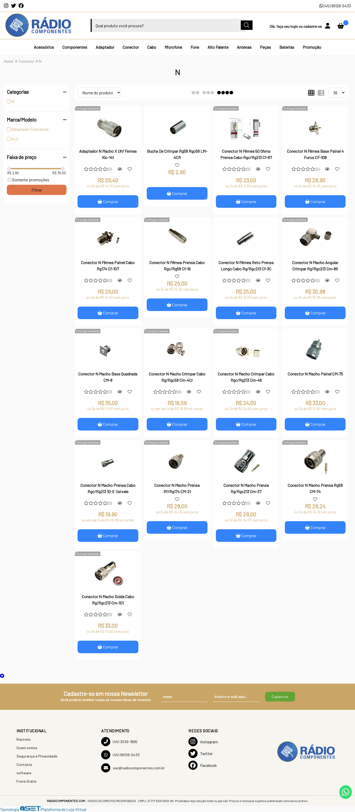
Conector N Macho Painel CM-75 (315, 373)
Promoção (312, 47)
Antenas (244, 47)
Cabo (151, 47)
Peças (265, 47)
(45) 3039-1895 (119, 741)
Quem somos (27, 747)
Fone (194, 47)
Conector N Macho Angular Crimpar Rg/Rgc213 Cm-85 (315, 265)
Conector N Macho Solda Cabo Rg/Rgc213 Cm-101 (108, 599)
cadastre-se (313, 26)
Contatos (24, 764)
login (294, 26)
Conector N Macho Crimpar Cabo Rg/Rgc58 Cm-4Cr (177, 377)
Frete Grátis (26, 781)
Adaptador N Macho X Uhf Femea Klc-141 (107, 154)
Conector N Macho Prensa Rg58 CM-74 (315, 488)
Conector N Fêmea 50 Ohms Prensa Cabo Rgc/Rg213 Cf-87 (246, 154)
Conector (131, 47)
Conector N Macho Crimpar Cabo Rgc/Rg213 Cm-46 (246, 377)
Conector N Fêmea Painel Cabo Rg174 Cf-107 (108, 265)
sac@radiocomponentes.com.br (133, 767)
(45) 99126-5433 (335, 5)
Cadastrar (280, 696)
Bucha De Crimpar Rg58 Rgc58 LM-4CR (177, 154)
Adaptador (105, 47)
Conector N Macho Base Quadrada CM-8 (107, 377)
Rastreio (24, 739)
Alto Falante (217, 47)
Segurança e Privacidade (37, 756)
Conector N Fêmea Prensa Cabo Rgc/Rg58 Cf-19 (177, 265)
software (24, 773)
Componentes (74, 47)
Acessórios (44, 47)
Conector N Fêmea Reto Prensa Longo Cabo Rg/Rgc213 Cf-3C (246, 265)
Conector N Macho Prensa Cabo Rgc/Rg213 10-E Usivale (107, 488)
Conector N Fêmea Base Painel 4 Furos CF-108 (315, 154)
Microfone (173, 47)
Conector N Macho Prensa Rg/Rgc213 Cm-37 (246, 488)
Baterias (286, 47)
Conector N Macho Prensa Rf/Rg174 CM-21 (177, 488)
